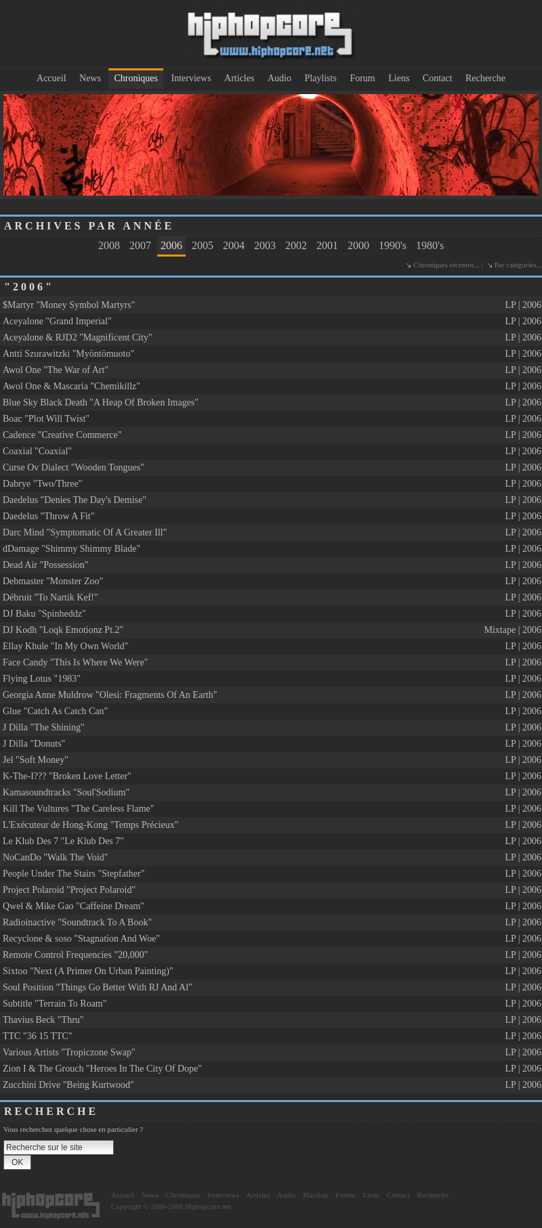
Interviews (191, 78)
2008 (109, 245)
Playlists (320, 78)
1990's (392, 245)
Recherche (485, 78)
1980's (430, 245)
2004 (234, 245)
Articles (239, 78)
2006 (171, 245)
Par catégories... (518, 265)
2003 (265, 245)
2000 (358, 245)
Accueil (51, 78)
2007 (140, 245)
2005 (202, 245)
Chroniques (136, 78)
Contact (438, 78)
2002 (296, 245)
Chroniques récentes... (446, 265)
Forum (362, 78)
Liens (398, 78)
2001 (327, 245)
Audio (279, 78)
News (90, 78)
